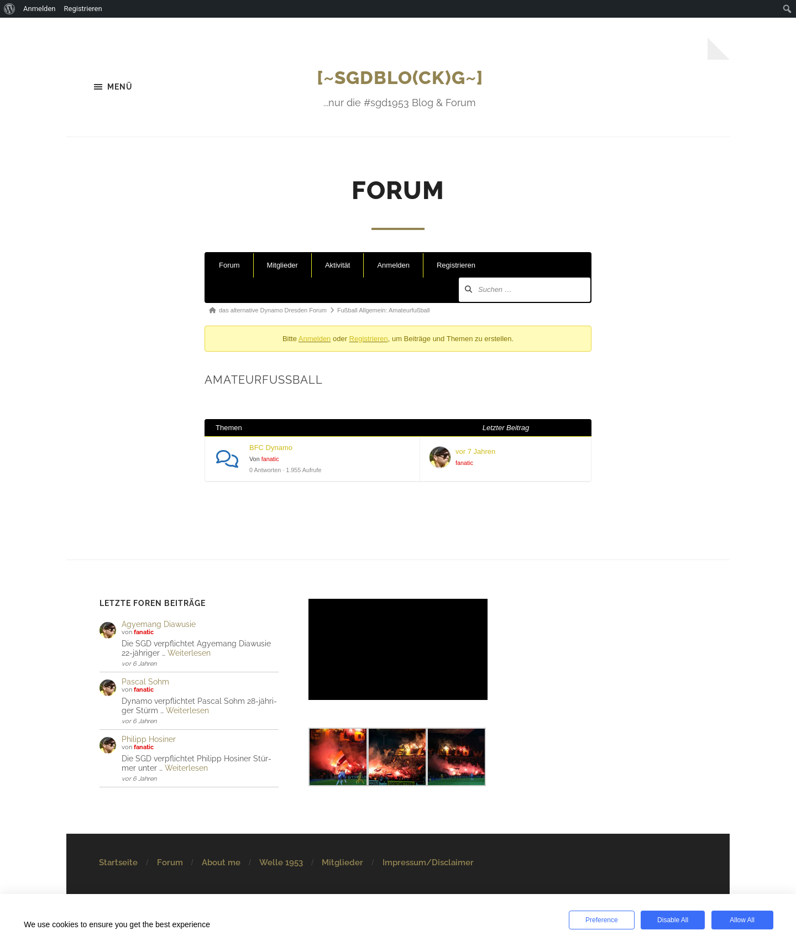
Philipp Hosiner (149, 739)
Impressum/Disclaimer (428, 862)
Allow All (741, 920)
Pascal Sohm (145, 681)
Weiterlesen (189, 652)
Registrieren (456, 266)
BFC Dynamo (270, 448)
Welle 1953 (281, 862)
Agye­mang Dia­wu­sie (159, 624)
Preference (600, 920)
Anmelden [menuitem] (39, 8)
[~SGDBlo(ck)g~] (400, 76)
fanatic (270, 459)
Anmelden (393, 266)
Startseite (118, 862)
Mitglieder (282, 266)
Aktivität (337, 266)
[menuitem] (9, 9)
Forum (229, 266)
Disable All (671, 920)
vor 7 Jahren (475, 452)
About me (221, 862)
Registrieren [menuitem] (83, 8)
